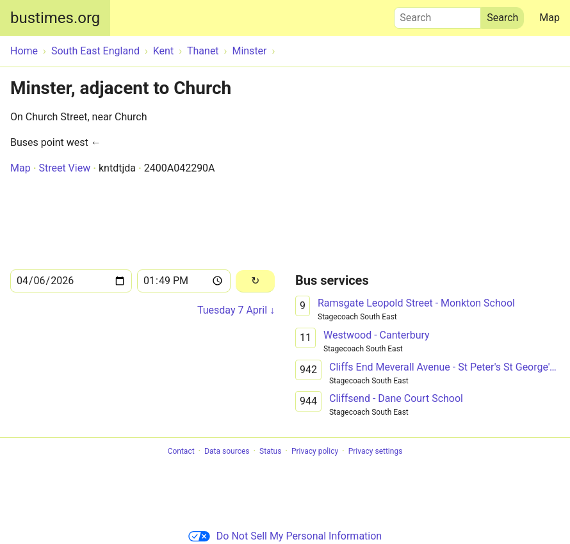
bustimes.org (55, 18)
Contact (181, 451)
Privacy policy (314, 451)
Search (437, 14)
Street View (64, 168)
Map (549, 18)
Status (270, 451)
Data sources (226, 451)
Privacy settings (375, 451)
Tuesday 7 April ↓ (236, 310)
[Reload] (255, 281)
